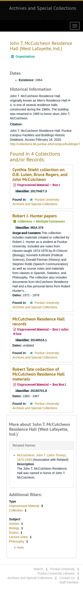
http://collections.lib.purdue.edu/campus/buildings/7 (45, 144)
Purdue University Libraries (56, 573)
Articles (14, 523)
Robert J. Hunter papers (34, 216)
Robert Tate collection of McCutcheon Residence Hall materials (38, 374)
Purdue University (62, 569)
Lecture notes (19, 537)
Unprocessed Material (24, 506)
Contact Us (67, 578)
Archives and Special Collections (42, 8)
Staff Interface (69, 582)
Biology (14, 528)
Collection (16, 510)
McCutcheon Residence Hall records (38, 321)
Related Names (24, 445)
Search (38, 569)
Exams (14, 532)
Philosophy (17, 541)
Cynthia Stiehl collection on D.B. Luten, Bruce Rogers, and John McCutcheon (40, 174)
